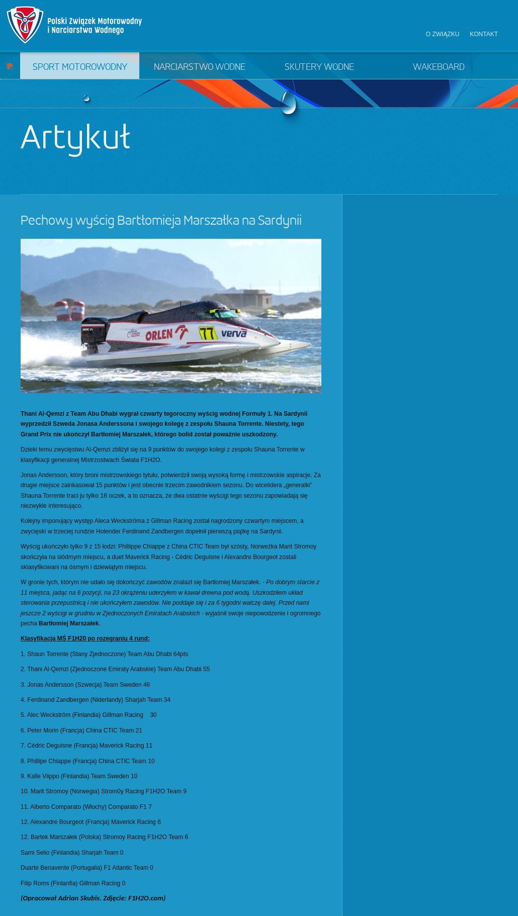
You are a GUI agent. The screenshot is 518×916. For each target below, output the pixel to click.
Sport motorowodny (80, 67)
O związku (443, 34)
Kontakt (484, 34)
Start (10, 65)
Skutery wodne (319, 67)
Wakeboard (439, 67)
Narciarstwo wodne (199, 67)
